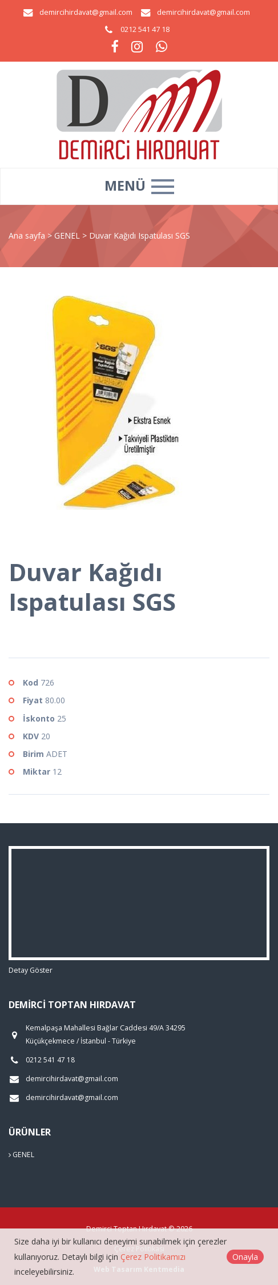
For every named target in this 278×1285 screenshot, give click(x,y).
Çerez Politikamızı (153, 1256)
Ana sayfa (27, 235)
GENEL (68, 235)
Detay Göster (31, 970)
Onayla (245, 1256)
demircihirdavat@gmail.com (85, 12)
